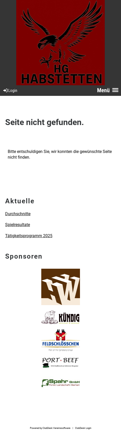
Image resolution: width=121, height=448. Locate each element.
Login (10, 90)
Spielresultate (17, 224)
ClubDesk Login (83, 428)
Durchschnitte (17, 213)
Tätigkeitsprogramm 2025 (28, 235)
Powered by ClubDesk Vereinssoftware (50, 428)
